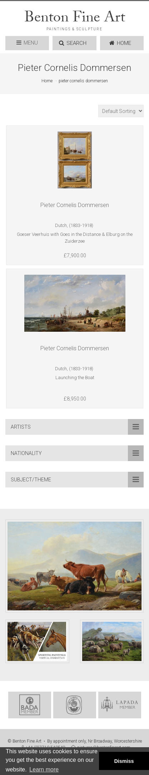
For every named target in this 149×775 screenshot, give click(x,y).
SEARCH (72, 43)
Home (47, 80)
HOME (120, 43)
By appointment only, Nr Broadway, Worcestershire (94, 741)
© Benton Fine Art (24, 741)
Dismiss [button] (124, 761)
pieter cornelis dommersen (83, 80)
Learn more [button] (44, 769)
